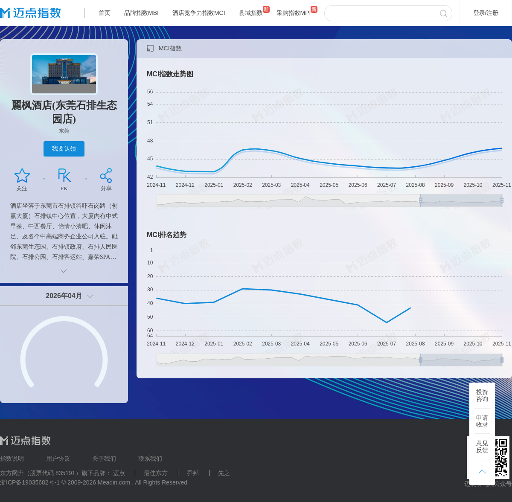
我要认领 (64, 148)
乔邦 (193, 473)
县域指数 (251, 12)
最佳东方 (156, 473)
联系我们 (150, 458)
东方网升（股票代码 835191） (40, 473)
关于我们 (104, 458)
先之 (224, 473)
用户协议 (58, 458)
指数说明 (12, 458)
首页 (105, 12)
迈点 (119, 473)
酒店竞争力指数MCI (198, 12)
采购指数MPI (293, 12)
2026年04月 (64, 295)
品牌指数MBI (141, 12)
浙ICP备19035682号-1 (30, 482)
